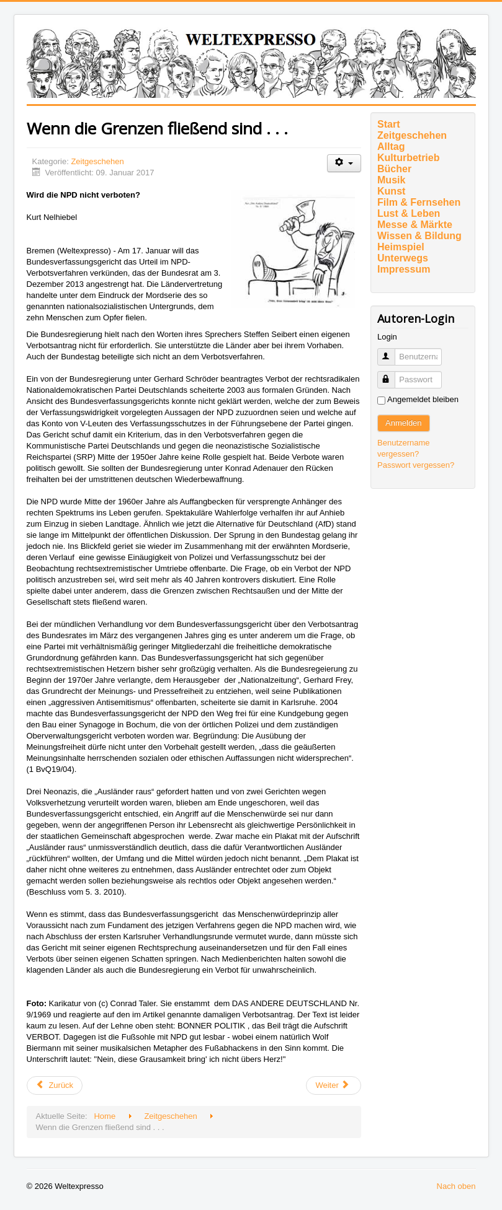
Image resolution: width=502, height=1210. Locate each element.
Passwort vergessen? (415, 465)
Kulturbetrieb (408, 157)
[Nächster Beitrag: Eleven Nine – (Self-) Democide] (333, 1085)
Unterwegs (402, 258)
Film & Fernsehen (418, 202)
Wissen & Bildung (419, 235)
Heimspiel (400, 247)
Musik (391, 180)
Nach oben (456, 1186)
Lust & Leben (408, 213)
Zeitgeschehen (97, 161)
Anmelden (403, 422)
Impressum (403, 269)
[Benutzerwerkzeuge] (344, 163)
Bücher (394, 169)
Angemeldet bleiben (423, 399)
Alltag (391, 146)
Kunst (391, 191)
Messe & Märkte (414, 224)
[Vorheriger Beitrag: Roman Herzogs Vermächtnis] (55, 1085)
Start (388, 124)
